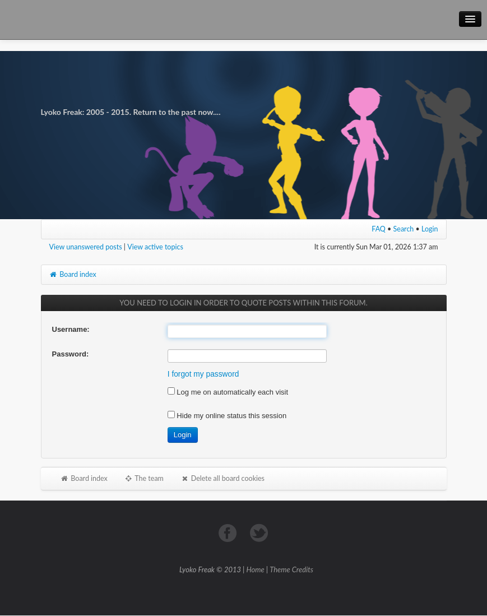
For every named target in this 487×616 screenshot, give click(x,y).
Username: (71, 329)
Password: (70, 354)
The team (144, 478)
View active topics (155, 247)
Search (403, 229)
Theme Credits (291, 569)
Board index (72, 274)
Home (256, 569)
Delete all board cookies (222, 478)
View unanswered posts (85, 247)
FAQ (379, 229)
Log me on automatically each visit (228, 392)
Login (429, 229)
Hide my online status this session (227, 415)
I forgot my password (203, 374)
